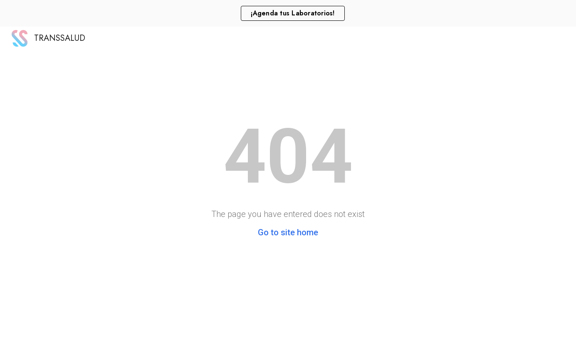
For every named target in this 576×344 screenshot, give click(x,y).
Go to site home (288, 232)
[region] (288, 13)
